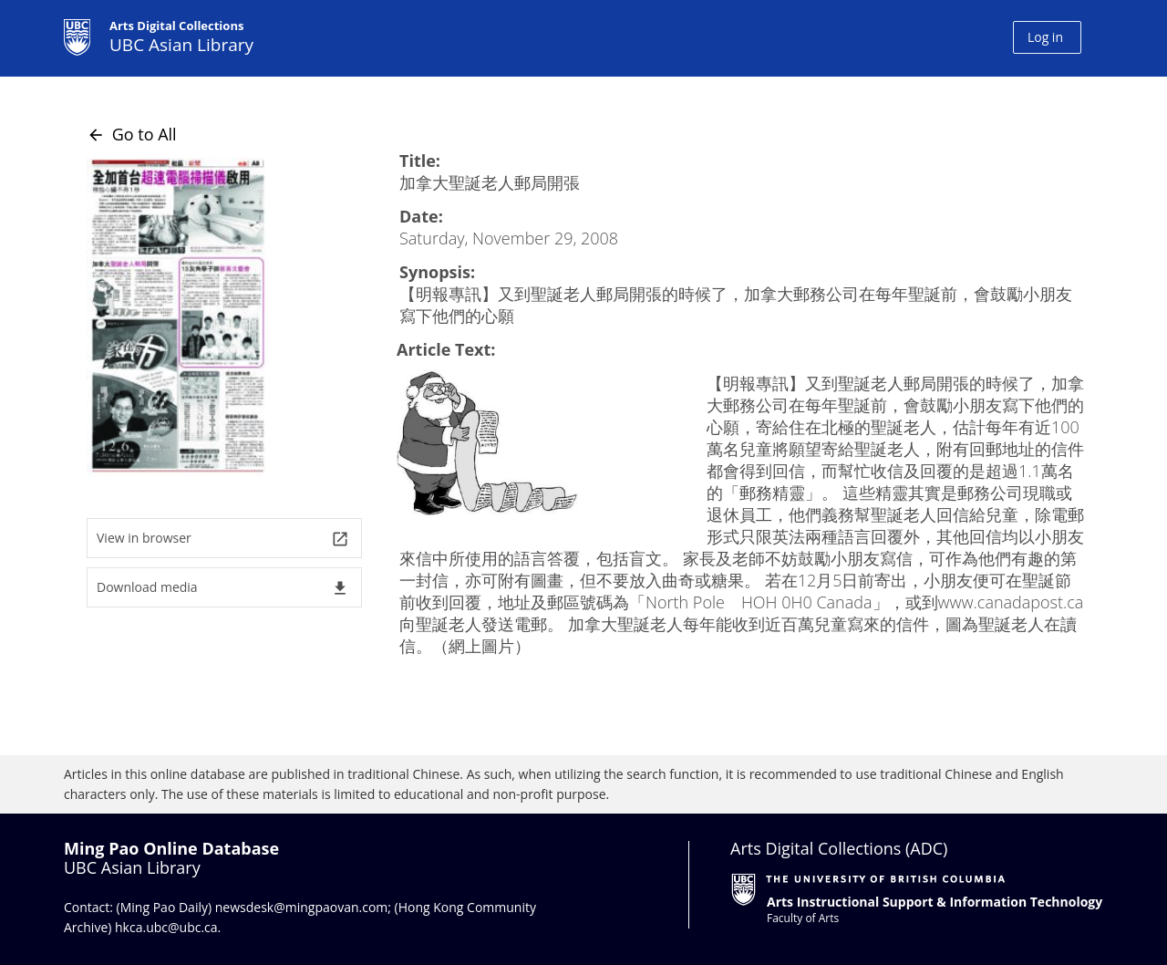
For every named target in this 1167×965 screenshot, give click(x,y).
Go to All (132, 134)
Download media (223, 587)
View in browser (223, 538)
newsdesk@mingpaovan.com (301, 907)
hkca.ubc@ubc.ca (166, 927)
